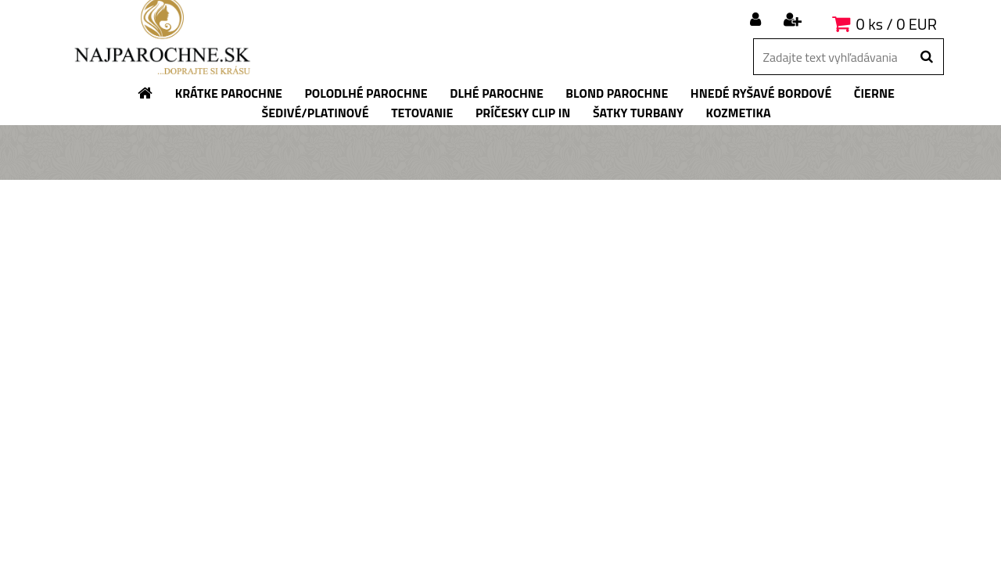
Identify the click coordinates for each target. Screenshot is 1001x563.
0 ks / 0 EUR (896, 24)
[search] (926, 57)
